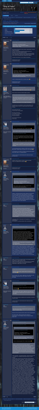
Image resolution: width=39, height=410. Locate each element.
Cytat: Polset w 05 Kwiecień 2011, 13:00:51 (19, 306)
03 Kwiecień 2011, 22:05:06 (15, 224)
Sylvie (34, 17)
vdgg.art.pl (25, 12)
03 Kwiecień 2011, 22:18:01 (15, 257)
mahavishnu (5, 320)
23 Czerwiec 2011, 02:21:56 (15, 320)
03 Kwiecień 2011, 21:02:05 (15, 63)
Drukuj (35, 37)
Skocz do (23, 402)
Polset (4, 121)
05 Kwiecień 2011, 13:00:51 (15, 280)
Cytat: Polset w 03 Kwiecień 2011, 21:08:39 (20, 285)
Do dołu (4, 37)
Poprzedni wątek (27, 23)
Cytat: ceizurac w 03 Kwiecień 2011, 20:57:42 (20, 65)
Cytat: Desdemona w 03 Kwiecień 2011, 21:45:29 (20, 226)
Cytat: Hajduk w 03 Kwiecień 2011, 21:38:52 (20, 229)
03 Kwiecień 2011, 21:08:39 (15, 121)
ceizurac (5, 85)
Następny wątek (33, 23)
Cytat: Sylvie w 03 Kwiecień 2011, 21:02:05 (19, 87)
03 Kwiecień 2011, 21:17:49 (15, 158)
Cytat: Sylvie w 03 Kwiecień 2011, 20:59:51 (20, 133)
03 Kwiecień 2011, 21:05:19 (15, 85)
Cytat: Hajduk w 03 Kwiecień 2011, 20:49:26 (20, 42)
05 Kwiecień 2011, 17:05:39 (15, 304)
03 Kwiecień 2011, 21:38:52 (15, 171)
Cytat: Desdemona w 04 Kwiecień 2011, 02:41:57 (20, 282)
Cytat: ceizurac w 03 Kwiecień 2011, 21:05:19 (20, 123)
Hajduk (4, 171)
